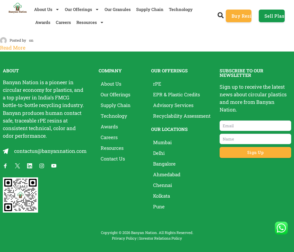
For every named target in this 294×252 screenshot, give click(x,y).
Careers (63, 22)
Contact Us (113, 158)
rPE (41, 120)
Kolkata (162, 196)
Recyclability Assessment (183, 116)
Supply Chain (149, 9)
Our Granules (118, 9)
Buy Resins (241, 16)
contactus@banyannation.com (50, 150)
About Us (46, 9)
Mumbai (163, 142)
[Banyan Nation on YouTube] (53, 165)
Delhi (159, 153)
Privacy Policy (124, 237)
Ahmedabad (167, 174)
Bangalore (165, 163)
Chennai (163, 185)
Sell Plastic (274, 16)
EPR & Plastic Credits (177, 94)
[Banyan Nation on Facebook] (5, 165)
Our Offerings (82, 9)
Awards (42, 22)
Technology (181, 9)
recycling (50, 105)
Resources (90, 22)
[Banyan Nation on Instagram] (41, 165)
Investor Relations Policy (160, 237)
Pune (159, 206)
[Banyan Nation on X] (17, 165)
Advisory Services (174, 105)
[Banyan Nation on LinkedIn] (29, 165)
